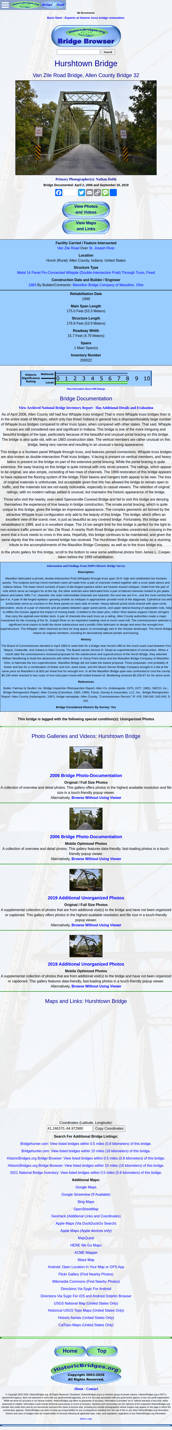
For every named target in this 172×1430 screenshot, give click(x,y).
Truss (140, 272)
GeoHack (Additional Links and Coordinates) (86, 1216)
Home (70, 1351)
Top (101, 1351)
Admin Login (86, 1419)
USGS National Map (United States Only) (86, 1303)
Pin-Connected (53, 272)
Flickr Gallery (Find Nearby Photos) (86, 1274)
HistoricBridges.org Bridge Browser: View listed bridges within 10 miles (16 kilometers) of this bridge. (86, 1165)
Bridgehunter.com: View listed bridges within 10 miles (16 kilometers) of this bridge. (86, 1151)
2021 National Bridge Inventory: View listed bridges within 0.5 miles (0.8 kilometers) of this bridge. (86, 1173)
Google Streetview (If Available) (86, 1194)
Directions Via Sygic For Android (86, 1289)
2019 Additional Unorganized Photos (86, 897)
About (78, 1389)
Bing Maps (86, 1202)
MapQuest (86, 1238)
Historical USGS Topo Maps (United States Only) (86, 1310)
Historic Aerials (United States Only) (86, 1318)
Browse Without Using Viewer (96, 798)
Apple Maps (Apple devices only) (86, 1231)
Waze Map (86, 1260)
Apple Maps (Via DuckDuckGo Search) (86, 1223)
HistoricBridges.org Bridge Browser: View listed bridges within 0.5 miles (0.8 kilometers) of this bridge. (86, 1158)
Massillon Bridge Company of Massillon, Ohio (108, 285)
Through (128, 272)
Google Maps (85, 1187)
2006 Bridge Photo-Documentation (86, 775)
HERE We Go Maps (86, 1245)
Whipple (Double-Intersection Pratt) (93, 272)
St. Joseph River (102, 248)
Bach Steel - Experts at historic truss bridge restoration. (86, 17)
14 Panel (33, 272)
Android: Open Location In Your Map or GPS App (86, 1267)
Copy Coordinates (109, 1128)
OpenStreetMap (86, 1209)
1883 (33, 285)
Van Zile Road (68, 248)
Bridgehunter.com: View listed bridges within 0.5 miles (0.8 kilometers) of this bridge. (86, 1144)
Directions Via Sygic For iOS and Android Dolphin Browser (85, 1296)
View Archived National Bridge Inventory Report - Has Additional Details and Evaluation (86, 408)
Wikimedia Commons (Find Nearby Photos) (86, 1281)
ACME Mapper (86, 1252)
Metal (21, 272)
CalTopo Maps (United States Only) (86, 1325)
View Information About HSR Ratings (86, 389)
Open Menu (5, 5)
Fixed (150, 272)
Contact (92, 1389)
